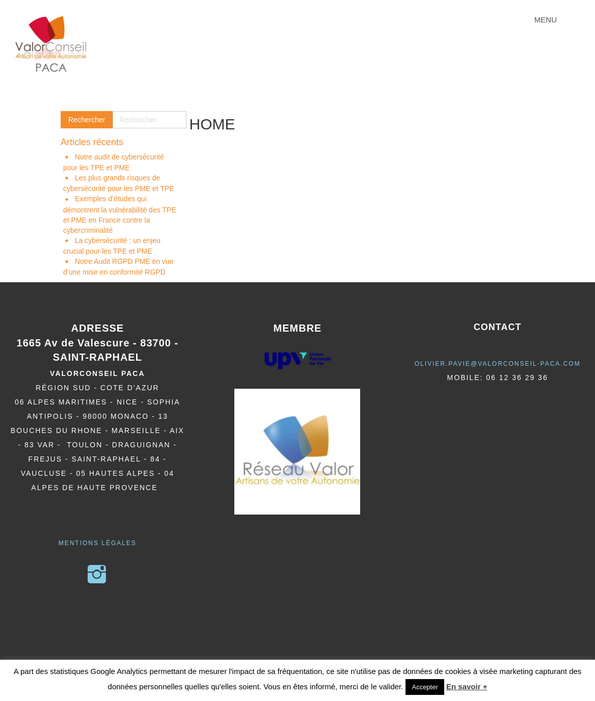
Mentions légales (98, 543)
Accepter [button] (425, 687)
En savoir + (466, 686)
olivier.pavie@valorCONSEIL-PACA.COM (498, 363)
